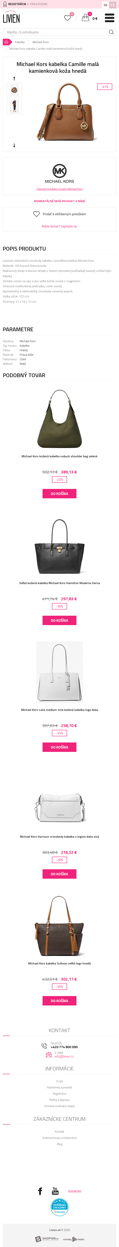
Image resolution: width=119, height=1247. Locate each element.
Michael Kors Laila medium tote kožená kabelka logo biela (59, 709)
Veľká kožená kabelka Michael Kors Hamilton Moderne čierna (59, 583)
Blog (59, 1144)
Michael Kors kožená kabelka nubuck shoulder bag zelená (59, 456)
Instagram (74, 1190)
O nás (59, 1081)
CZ (112, 5)
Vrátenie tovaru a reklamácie (59, 1138)
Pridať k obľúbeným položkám (64, 214)
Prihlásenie (39, 4)
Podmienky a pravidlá (59, 1087)
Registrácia (59, 1093)
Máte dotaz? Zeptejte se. (59, 226)
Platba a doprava (59, 1100)
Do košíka (59, 493)
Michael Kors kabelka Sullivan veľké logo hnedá (59, 963)
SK (105, 5)
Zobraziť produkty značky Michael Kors (59, 189)
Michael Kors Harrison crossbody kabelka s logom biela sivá (59, 836)
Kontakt (59, 1131)
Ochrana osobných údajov (59, 1106)
